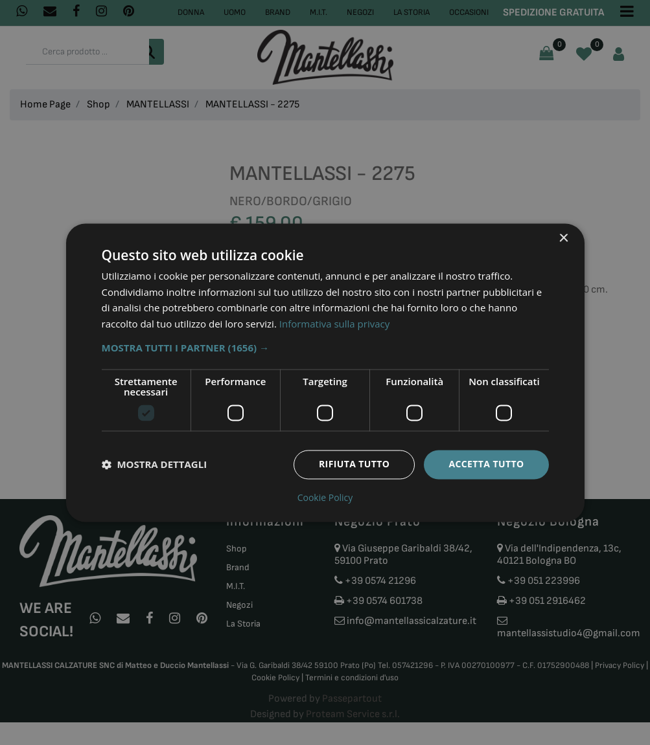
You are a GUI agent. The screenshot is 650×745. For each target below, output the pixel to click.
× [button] (563, 238)
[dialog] (325, 372)
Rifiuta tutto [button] (354, 464)
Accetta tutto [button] (486, 464)
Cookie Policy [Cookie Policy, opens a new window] (325, 498)
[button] (325, 347)
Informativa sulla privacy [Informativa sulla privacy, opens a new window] (334, 324)
